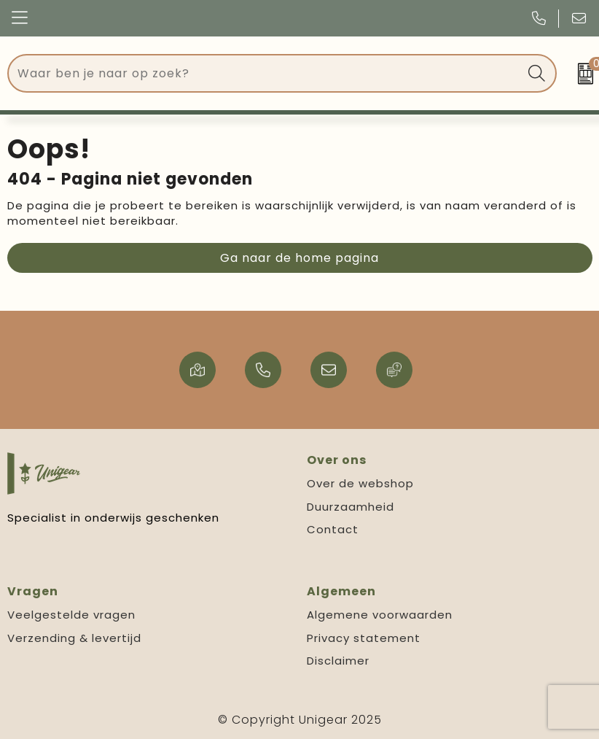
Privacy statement (363, 638)
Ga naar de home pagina (299, 257)
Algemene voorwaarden (380, 614)
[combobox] (265, 73)
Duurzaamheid (350, 506)
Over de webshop (360, 483)
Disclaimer (338, 660)
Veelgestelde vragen (71, 614)
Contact (333, 529)
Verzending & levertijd (74, 638)
